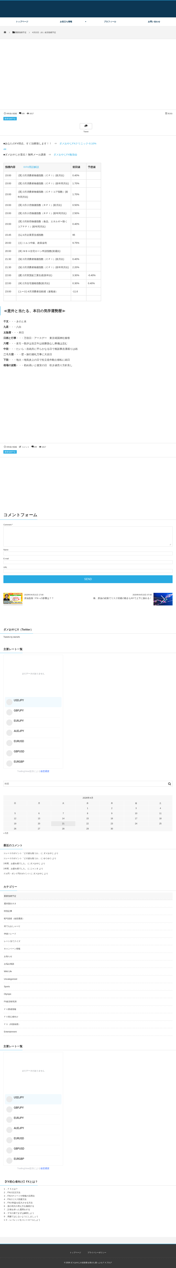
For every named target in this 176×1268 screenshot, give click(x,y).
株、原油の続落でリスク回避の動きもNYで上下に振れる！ (122, 598)
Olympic (7, 994)
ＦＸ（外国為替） (12, 1024)
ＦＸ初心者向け (11, 1017)
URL (5, 567)
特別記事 (8, 911)
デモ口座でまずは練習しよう (21, 1213)
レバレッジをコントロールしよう (25, 1220)
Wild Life (8, 971)
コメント (25, 447)
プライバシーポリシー (96, 1252)
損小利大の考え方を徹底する (21, 1206)
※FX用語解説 (31, 167)
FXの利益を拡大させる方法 (20, 1203)
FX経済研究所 (10, 1001)
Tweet (85, 132)
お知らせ (8, 956)
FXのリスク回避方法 (17, 1199)
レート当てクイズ (12, 941)
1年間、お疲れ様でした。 (15, 863)
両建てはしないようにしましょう (23, 1216)
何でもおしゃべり (12, 926)
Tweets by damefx (11, 637)
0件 (23, 113)
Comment (7, 525)
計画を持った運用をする (19, 1209)
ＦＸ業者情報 (10, 1009)
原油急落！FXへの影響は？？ (39, 598)
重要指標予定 (10, 119)
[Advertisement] (88, 408)
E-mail (6, 559)
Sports (7, 986)
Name (5, 550)
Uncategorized (10, 979)
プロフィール (110, 21)
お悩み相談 (9, 964)
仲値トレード (10, 934)
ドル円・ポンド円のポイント (16, 873)
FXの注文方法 (14, 1192)
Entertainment (10, 1032)
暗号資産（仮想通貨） (14, 918)
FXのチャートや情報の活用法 (21, 1196)
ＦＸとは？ (13, 1189)
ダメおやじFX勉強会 (65, 154)
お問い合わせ (154, 21)
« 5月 (5, 833)
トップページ (22, 21)
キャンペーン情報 (12, 949)
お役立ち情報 (66, 21)
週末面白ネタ (10, 903)
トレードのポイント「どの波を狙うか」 (21, 853)
